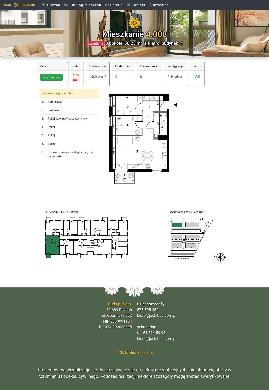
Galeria (114, 5)
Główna (52, 5)
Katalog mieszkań (82, 5)
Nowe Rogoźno (19, 5)
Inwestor (159, 5)
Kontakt (136, 5)
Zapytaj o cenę (51, 77)
